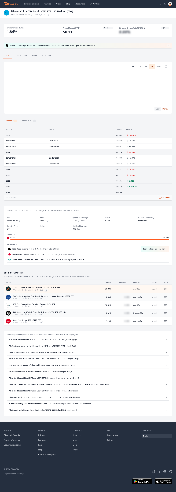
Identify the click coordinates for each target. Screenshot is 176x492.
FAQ (40, 445)
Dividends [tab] (10, 121)
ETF (165, 289)
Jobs (75, 440)
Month (165, 109)
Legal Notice (112, 435)
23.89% (108, 305)
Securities (80, 4)
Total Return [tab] (47, 55)
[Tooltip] (16, 244)
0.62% (108, 313)
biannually (138, 313)
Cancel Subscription (47, 454)
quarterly (137, 297)
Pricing (58, 4)
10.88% (108, 289)
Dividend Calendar (31, 4)
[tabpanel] (88, 88)
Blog (75, 445)
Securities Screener (12, 445)
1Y (140, 66)
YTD (133, 66)
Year (158, 109)
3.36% (108, 297)
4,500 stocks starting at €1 (35, 249)
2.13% (108, 321)
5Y (152, 66)
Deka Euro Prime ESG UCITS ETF (27, 320)
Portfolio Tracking (12, 440)
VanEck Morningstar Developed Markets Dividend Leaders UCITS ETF (43, 296)
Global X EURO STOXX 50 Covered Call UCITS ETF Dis (36, 287)
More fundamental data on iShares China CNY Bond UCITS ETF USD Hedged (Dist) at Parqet (48, 260)
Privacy (110, 440)
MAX (159, 66)
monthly (136, 289)
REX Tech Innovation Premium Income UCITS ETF (34, 304)
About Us (77, 435)
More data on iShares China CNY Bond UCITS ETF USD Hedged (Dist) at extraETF (43, 254)
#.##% (124, 31)
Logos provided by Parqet (14, 474)
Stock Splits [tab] (29, 121)
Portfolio (95, 4)
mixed (154, 289)
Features (47, 4)
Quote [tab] (34, 55)
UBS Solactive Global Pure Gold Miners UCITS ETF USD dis (39, 312)
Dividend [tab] (7, 55)
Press (75, 449)
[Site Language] (160, 4)
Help (40, 449)
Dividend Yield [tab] (21, 55)
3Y (146, 66)
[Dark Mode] (164, 4)
